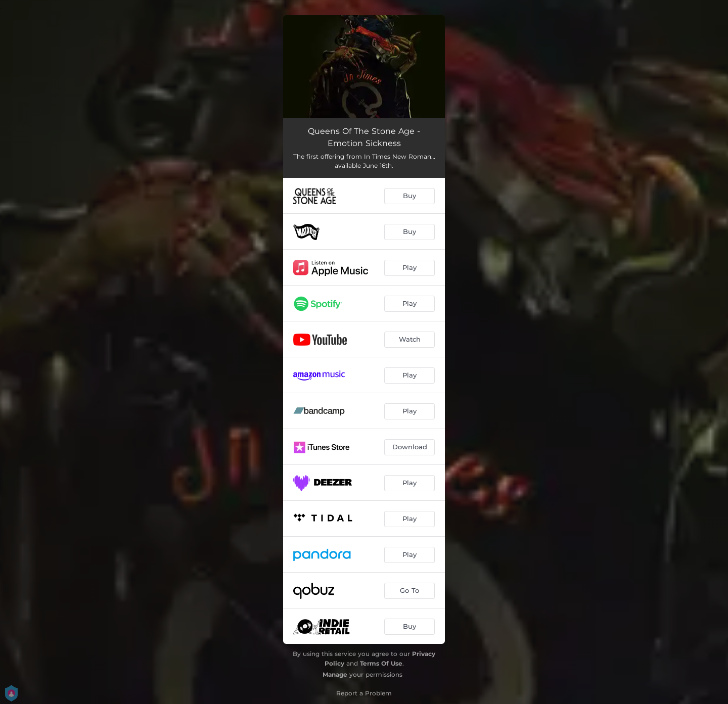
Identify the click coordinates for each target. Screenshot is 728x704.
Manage (335, 674)
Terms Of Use (381, 663)
